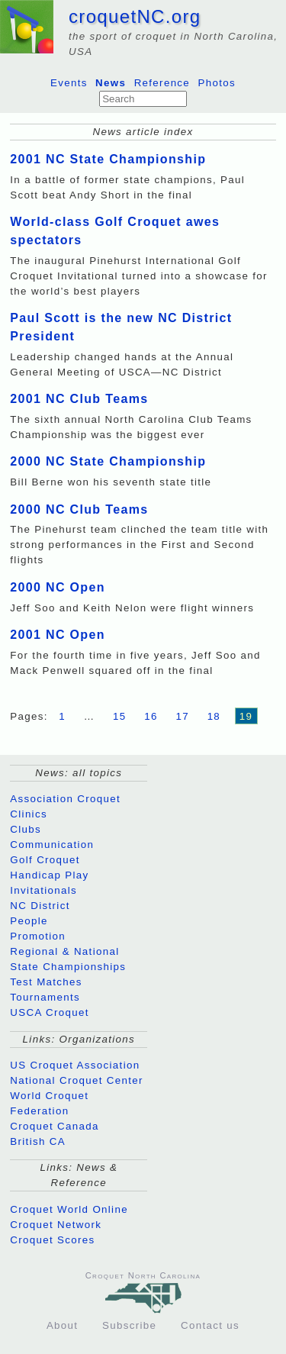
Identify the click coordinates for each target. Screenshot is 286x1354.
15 (120, 716)
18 (214, 716)
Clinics (28, 814)
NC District (39, 905)
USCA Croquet (49, 1012)
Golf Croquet (45, 860)
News (110, 83)
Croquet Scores (52, 1240)
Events (69, 83)
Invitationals (43, 890)
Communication (52, 844)
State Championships (68, 966)
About (63, 1325)
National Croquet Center (76, 1080)
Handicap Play (49, 875)
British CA (38, 1141)
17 (182, 716)
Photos (217, 83)
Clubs (25, 829)
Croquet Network (55, 1224)
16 (151, 716)
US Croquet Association (75, 1065)
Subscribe (129, 1325)
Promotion (38, 936)
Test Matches (46, 982)
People (29, 921)
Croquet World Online (69, 1209)
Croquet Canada (54, 1126)
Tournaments (45, 997)
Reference (162, 83)
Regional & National (64, 951)
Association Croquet (65, 798)
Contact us (210, 1325)
